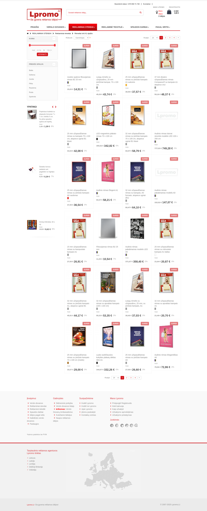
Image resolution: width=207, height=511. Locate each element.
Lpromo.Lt (30, 505)
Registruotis (174, 7)
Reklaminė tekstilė (37, 409)
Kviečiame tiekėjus (64, 415)
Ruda (31, 92)
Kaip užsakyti (118, 409)
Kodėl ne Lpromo (88, 406)
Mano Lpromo (158, 7)
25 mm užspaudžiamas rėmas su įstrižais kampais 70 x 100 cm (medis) (78, 357)
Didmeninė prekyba (64, 403)
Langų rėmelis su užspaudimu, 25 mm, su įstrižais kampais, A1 (135, 303)
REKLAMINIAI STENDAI (82, 27)
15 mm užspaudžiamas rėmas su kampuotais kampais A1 (77, 249)
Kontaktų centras (88, 415)
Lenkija (32, 464)
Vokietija (32, 470)
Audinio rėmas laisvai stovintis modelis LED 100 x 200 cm (166, 136)
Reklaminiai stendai (38, 406)
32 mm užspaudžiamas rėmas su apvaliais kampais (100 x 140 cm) (107, 303)
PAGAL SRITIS (162, 27)
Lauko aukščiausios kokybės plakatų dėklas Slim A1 (106, 357)
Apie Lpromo (86, 409)
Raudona (32, 88)
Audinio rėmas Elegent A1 (107, 190)
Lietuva (32, 458)
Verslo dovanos (36, 403)
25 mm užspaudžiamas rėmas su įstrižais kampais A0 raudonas (78, 192)
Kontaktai (146, 4)
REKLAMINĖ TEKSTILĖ (112, 27)
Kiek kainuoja (118, 406)
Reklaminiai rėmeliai (63, 33)
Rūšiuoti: (69, 38)
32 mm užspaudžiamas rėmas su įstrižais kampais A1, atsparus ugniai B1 (78, 303)
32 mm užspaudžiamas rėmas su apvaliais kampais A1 (166, 303)
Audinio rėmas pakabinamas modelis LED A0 (136, 249)
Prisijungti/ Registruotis (122, 403)
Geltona (32, 75)
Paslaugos (34, 424)
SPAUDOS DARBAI (139, 27)
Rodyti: (146, 38)
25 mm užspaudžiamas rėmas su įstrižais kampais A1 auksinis (136, 79)
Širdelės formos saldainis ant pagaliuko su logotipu (46, 169)
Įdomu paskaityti (88, 412)
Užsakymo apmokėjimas (122, 412)
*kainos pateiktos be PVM (37, 434)
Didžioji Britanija (36, 467)
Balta (31, 70)
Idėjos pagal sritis (37, 415)
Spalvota (32, 97)
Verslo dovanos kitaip (65, 406)
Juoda (31, 79)
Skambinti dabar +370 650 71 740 (127, 4)
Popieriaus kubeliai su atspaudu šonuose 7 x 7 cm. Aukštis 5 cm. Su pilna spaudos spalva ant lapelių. (47, 117)
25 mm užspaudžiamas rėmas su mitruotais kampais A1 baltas (164, 249)
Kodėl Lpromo (87, 403)
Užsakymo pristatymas (122, 415)
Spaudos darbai (36, 412)
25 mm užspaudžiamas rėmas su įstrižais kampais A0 (136, 357)
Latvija (32, 461)
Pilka (31, 84)
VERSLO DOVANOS (55, 27)
